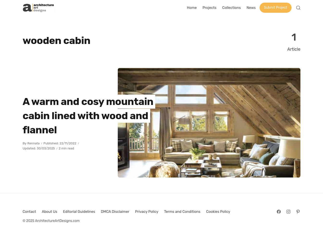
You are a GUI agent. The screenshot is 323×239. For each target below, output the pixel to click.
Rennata (33, 143)
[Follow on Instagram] (288, 211)
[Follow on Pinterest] (298, 211)
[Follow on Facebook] (278, 211)
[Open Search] (298, 7)
